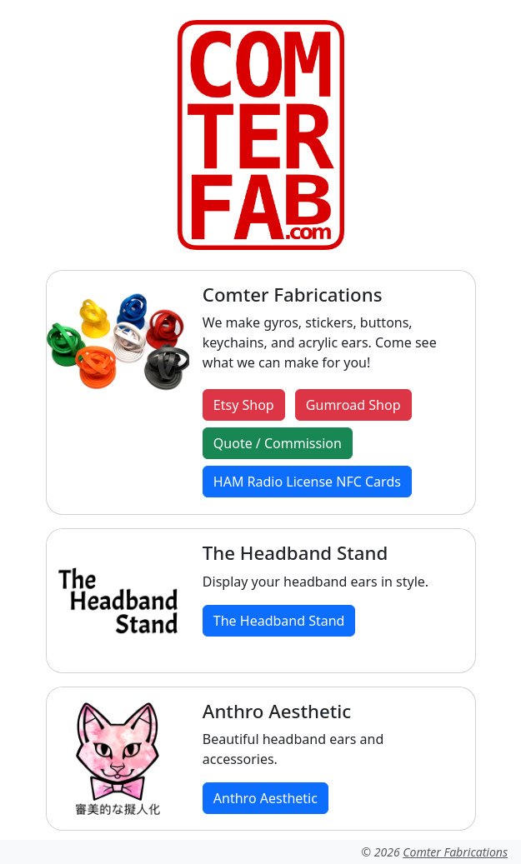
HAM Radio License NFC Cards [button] (307, 481)
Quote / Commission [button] (277, 443)
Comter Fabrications (455, 852)
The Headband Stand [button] (279, 621)
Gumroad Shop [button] (353, 405)
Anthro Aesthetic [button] (265, 798)
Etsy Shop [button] (243, 405)
